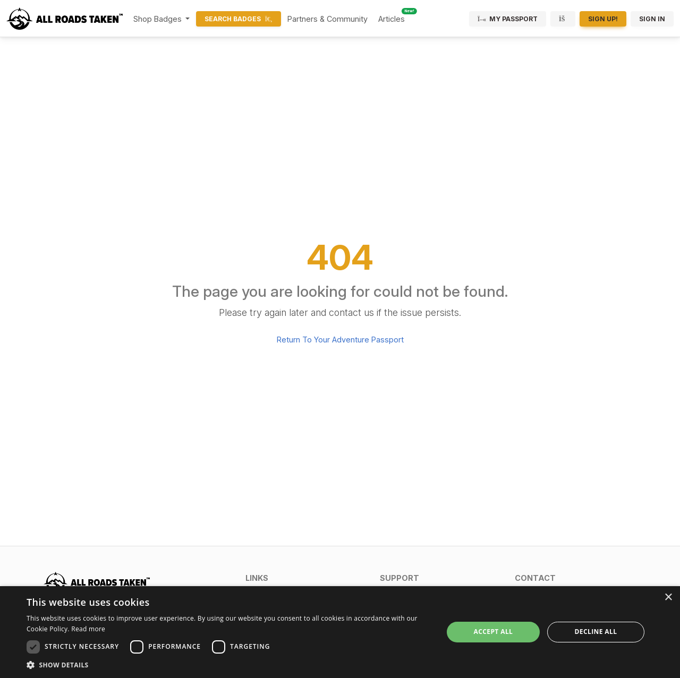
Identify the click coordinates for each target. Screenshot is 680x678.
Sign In (652, 19)
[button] (306, 578)
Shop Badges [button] (158, 18)
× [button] (668, 598)
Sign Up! (603, 19)
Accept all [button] (493, 631)
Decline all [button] (596, 631)
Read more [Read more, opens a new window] (88, 628)
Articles (391, 18)
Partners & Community (327, 18)
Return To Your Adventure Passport (340, 339)
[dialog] (340, 632)
